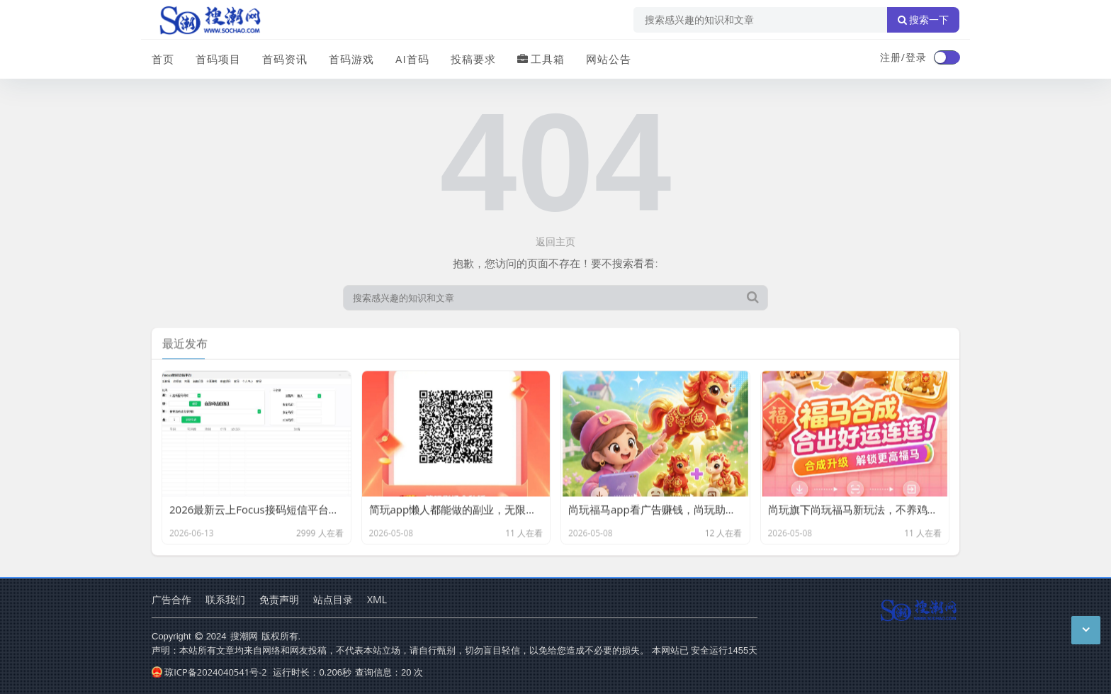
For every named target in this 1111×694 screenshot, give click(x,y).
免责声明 (279, 599)
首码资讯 (285, 59)
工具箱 (541, 59)
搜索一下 (923, 20)
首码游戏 (351, 59)
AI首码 (412, 59)
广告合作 (171, 599)
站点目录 (333, 599)
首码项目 (218, 59)
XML (377, 599)
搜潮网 (244, 635)
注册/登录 (903, 57)
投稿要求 (473, 59)
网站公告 (608, 59)
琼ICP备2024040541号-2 (209, 672)
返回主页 (555, 241)
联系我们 (225, 599)
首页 (163, 59)
